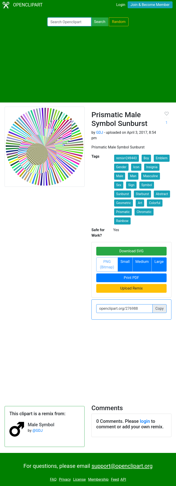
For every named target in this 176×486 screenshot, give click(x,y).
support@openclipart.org (121, 466)
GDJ (99, 132)
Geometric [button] (123, 203)
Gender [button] (121, 167)
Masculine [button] (150, 176)
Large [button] (159, 261)
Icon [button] (136, 167)
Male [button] (119, 176)
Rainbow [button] (122, 221)
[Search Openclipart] (69, 21)
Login (120, 5)
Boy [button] (146, 158)
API (123, 479)
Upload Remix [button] (131, 288)
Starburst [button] (142, 194)
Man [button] (133, 176)
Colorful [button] (154, 203)
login (145, 421)
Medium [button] (142, 261)
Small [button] (125, 261)
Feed (115, 479)
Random (119, 22)
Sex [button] (118, 185)
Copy (159, 308)
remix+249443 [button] (126, 158)
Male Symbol (41, 424)
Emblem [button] (162, 158)
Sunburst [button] (122, 194)
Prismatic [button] (123, 212)
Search (99, 22)
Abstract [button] (162, 194)
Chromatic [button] (144, 212)
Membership (98, 479)
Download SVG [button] (131, 251)
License (79, 479)
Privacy (65, 479)
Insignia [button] (151, 167)
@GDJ (37, 430)
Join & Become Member (150, 5)
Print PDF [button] (131, 278)
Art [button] (140, 203)
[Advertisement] (88, 64)
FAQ (53, 479)
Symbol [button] (146, 185)
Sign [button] (131, 185)
